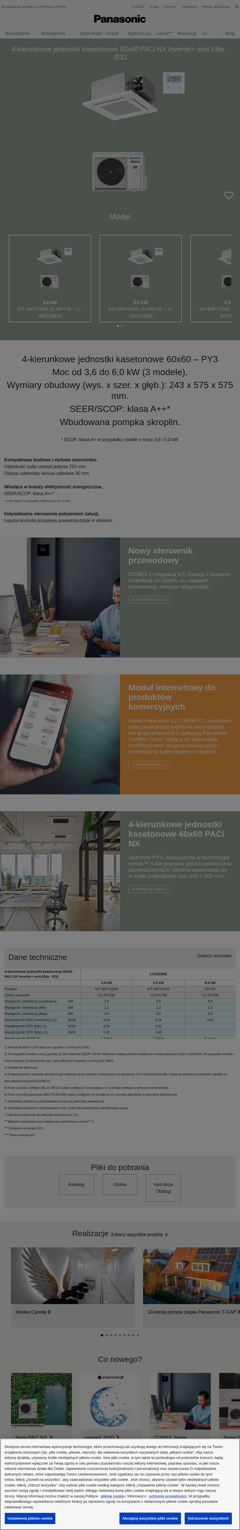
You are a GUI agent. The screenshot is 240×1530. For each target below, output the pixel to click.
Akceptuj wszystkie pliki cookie (150, 1518)
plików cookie (112, 1496)
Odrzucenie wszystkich (208, 1518)
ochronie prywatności (167, 1496)
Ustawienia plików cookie (30, 1518)
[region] (120, 1484)
